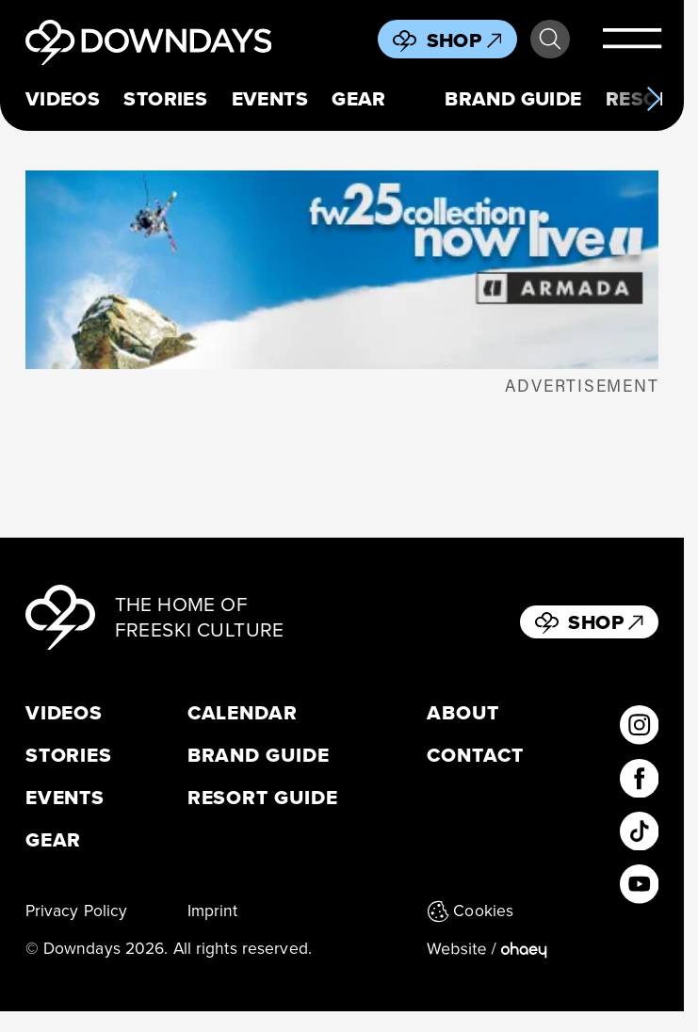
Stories (165, 98)
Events (270, 98)
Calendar (243, 712)
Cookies (470, 911)
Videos (63, 98)
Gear (359, 98)
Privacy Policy (76, 911)
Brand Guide (513, 98)
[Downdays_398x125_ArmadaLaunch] (342, 269)
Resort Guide (262, 797)
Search (550, 39)
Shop (464, 40)
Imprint (212, 911)
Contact (475, 754)
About (463, 712)
